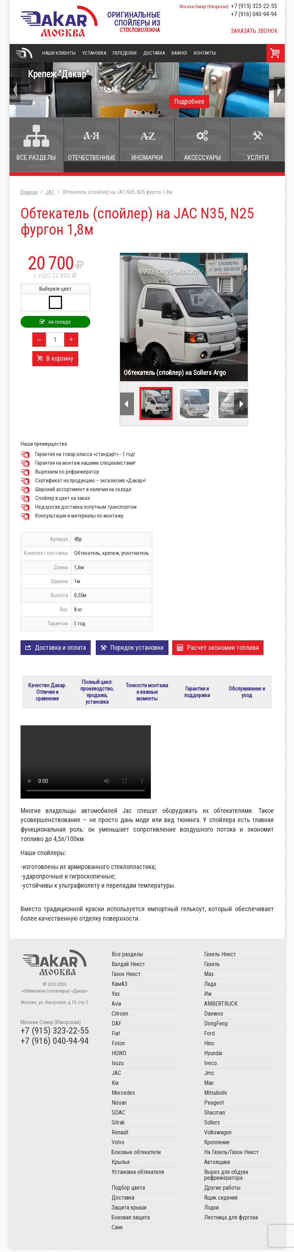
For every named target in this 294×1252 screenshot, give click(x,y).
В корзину (59, 358)
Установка (94, 53)
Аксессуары (202, 157)
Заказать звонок (254, 30)
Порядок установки (137, 647)
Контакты (205, 53)
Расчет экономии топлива (223, 647)
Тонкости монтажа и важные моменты (147, 694)
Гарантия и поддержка (197, 693)
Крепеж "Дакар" (147, 88)
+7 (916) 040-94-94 (254, 14)
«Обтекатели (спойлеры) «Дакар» (59, 21)
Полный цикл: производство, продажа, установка (97, 694)
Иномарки (147, 157)
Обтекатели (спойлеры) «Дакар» (54, 966)
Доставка (154, 53)
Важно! (179, 53)
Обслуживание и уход (247, 693)
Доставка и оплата (60, 647)
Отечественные (92, 157)
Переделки (125, 53)
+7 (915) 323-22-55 (254, 6)
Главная (24, 53)
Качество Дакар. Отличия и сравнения (47, 694)
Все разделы (36, 157)
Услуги (258, 157)
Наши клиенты (59, 53)
